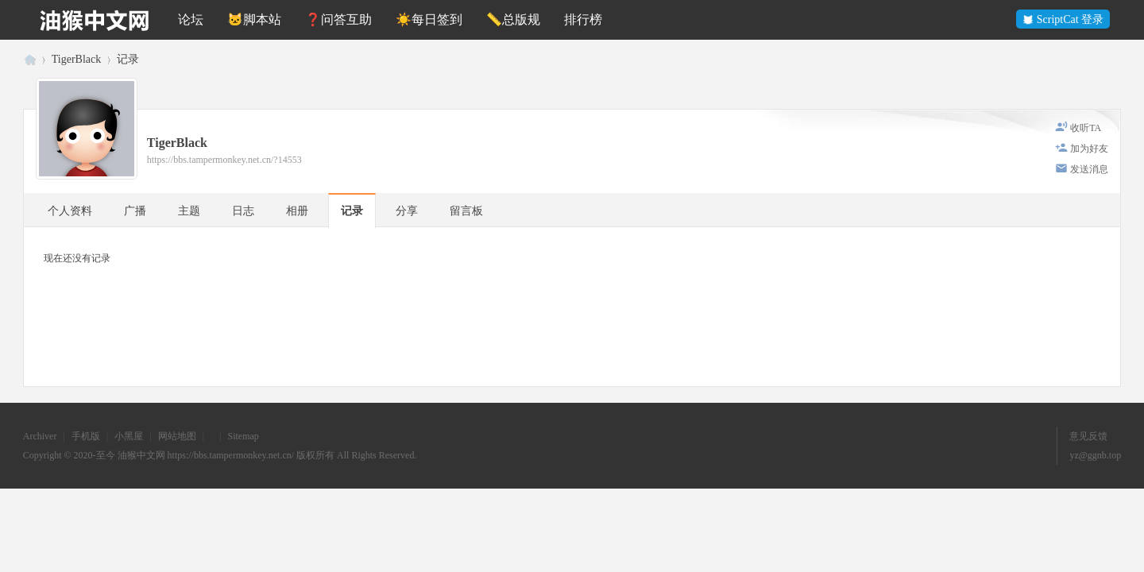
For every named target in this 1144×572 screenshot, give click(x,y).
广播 (135, 211)
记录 (128, 59)
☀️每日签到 (429, 19)
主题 (189, 211)
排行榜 (583, 19)
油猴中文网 (29, 59)
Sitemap (242, 436)
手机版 (86, 436)
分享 (407, 211)
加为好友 (1089, 148)
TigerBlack (76, 59)
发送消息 (1089, 169)
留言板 (466, 211)
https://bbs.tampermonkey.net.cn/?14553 (224, 159)
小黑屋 (128, 436)
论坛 (190, 19)
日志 (243, 211)
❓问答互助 (338, 19)
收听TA (1085, 127)
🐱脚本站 (254, 19)
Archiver (40, 436)
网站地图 (177, 436)
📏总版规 (513, 19)
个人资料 (70, 211)
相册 (297, 211)
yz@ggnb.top (1095, 455)
